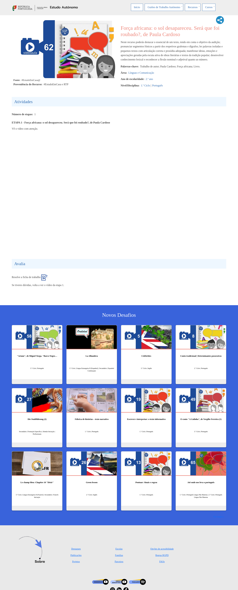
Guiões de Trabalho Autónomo (164, 7)
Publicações (76, 555)
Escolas (119, 549)
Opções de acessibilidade (162, 549)
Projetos (76, 561)
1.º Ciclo (145, 85)
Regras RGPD (162, 555)
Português (157, 85)
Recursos (193, 7)
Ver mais (217, 516)
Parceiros (119, 561)
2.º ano (149, 79)
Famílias (119, 555)
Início (137, 7)
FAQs (162, 561)
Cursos (209, 7)
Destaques (76, 549)
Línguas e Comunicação (141, 72)
